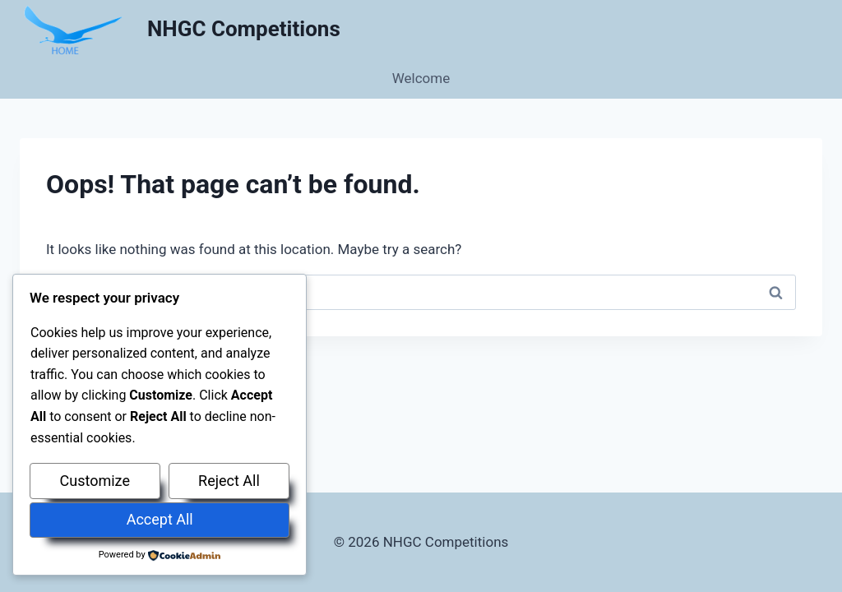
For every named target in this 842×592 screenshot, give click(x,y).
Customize (95, 480)
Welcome (421, 78)
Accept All (160, 519)
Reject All (229, 480)
